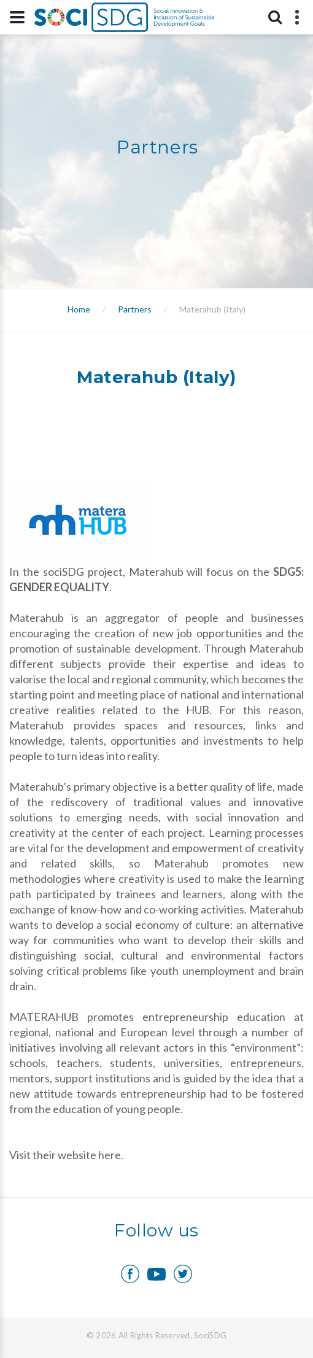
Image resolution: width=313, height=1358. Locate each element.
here (109, 1155)
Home (79, 309)
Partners (135, 309)
